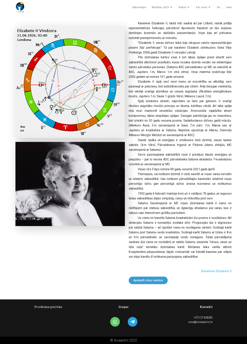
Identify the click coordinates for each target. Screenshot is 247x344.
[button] (148, 280)
